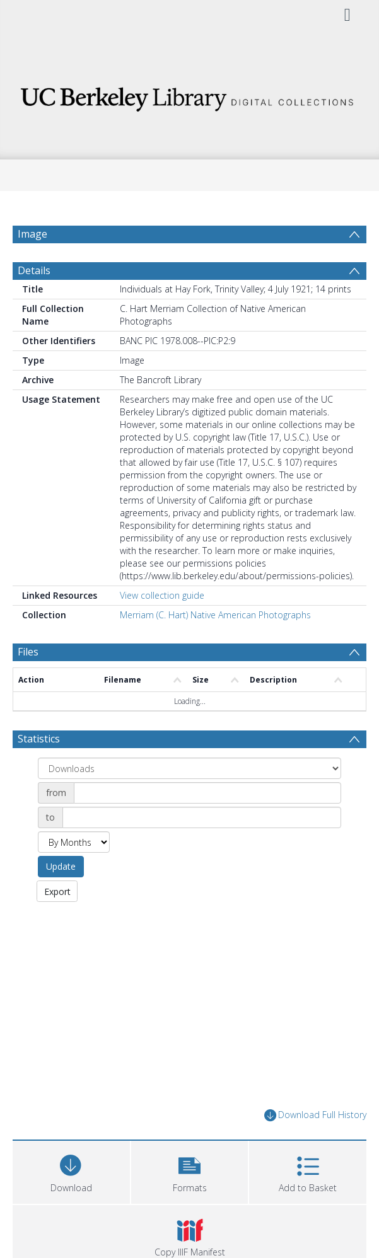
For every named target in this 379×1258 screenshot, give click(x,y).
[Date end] (201, 847)
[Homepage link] (189, 95)
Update (61, 897)
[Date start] (207, 823)
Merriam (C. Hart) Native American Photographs (215, 645)
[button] (189, 1201)
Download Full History (315, 1145)
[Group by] (189, 798)
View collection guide (162, 626)
